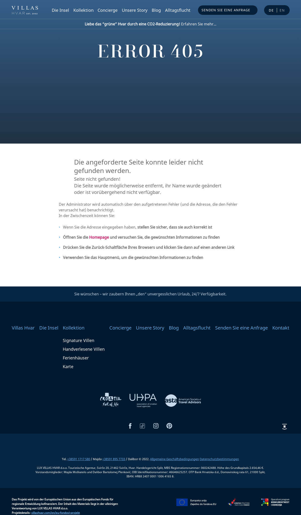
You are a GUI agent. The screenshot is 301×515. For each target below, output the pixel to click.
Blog (156, 10)
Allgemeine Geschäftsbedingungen (174, 459)
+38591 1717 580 (78, 459)
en (282, 10)
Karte (68, 366)
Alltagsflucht (177, 10)
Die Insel (60, 10)
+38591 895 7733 (113, 459)
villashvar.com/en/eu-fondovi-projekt (55, 513)
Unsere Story (134, 10)
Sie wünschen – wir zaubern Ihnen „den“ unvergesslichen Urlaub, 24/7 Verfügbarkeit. (150, 294)
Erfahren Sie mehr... (150, 24)
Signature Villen (78, 340)
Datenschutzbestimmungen (219, 459)
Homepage (99, 237)
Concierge (108, 10)
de (271, 10)
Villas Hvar (23, 328)
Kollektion (83, 10)
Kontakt (280, 328)
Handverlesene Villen (84, 349)
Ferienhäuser (76, 358)
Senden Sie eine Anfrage (226, 10)
